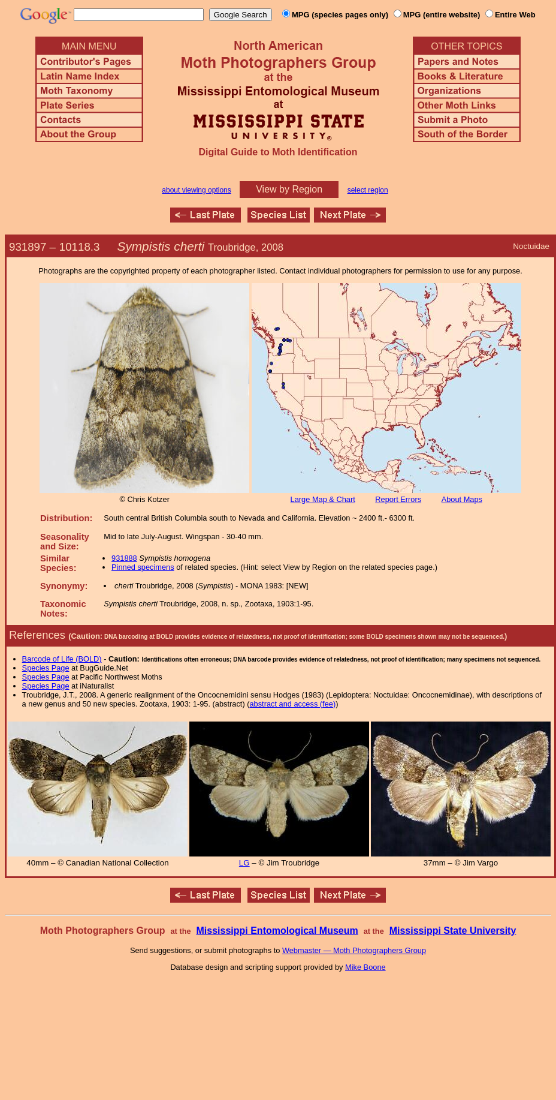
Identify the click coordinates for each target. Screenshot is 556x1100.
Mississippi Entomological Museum (277, 930)
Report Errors (398, 499)
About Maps (462, 499)
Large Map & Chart (323, 499)
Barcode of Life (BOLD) (62, 658)
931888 (124, 558)
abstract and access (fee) (292, 703)
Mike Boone (365, 967)
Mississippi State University (452, 930)
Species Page (46, 667)
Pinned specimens (142, 567)
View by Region (289, 189)
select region (368, 190)
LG (244, 862)
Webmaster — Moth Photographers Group (354, 950)
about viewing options (196, 190)
